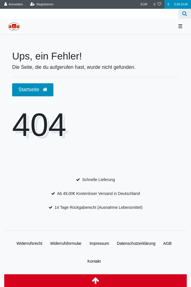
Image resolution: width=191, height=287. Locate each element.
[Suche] (184, 14)
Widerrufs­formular (66, 243)
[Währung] (144, 4)
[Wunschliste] (157, 4)
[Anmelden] (13, 4)
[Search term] (89, 14)
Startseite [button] (32, 89)
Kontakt (94, 261)
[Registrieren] (42, 4)
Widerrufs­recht (29, 243)
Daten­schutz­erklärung (136, 243)
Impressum (99, 243)
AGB (167, 243)
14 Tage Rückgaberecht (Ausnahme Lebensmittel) (98, 207)
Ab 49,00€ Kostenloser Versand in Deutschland (98, 193)
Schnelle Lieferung (98, 179)
